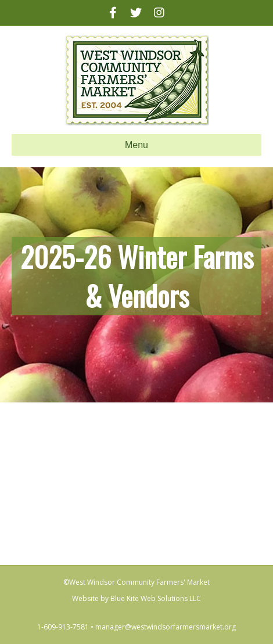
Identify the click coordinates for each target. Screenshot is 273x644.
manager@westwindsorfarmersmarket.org (165, 627)
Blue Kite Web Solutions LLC (155, 598)
